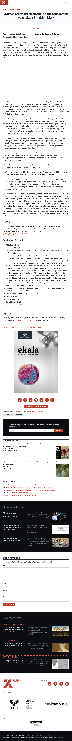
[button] (20, 400)
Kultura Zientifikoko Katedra (19, 735)
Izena (5, 583)
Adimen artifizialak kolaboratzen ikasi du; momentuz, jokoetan (10, 515)
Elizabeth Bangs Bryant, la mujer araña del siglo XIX (14, 644)
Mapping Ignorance (10, 657)
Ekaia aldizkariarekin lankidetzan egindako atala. (22, 327)
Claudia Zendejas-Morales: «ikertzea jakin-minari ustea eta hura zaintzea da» (31, 490)
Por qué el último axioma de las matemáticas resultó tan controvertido (14, 629)
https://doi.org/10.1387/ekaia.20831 (16, 234)
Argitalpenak (7, 10)
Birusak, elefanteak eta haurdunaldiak (18, 493)
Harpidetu (59, 430)
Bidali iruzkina (9, 604)
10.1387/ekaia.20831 (17, 305)
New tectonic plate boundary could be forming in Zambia (14, 661)
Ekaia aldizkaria (19, 414)
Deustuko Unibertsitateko (28, 320)
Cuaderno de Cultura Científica (14, 624)
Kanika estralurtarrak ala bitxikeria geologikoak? (21, 495)
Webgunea (6, 597)
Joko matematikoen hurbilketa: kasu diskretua (12, 539)
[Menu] (67, 2)
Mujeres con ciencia (10, 640)
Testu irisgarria (36, 28)
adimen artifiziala (30, 102)
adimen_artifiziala (8, 414)
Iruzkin (5, 565)
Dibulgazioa (16, 10)
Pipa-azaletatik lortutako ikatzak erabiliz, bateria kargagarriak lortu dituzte (30, 487)
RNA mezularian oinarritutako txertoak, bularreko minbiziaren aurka (27, 485)
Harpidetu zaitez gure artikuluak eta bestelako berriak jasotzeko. (34, 425)
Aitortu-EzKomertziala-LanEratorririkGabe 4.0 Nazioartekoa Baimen (35, 737)
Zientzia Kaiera (11, 737)
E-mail (5, 590)
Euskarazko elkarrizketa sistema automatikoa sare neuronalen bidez (12, 527)
